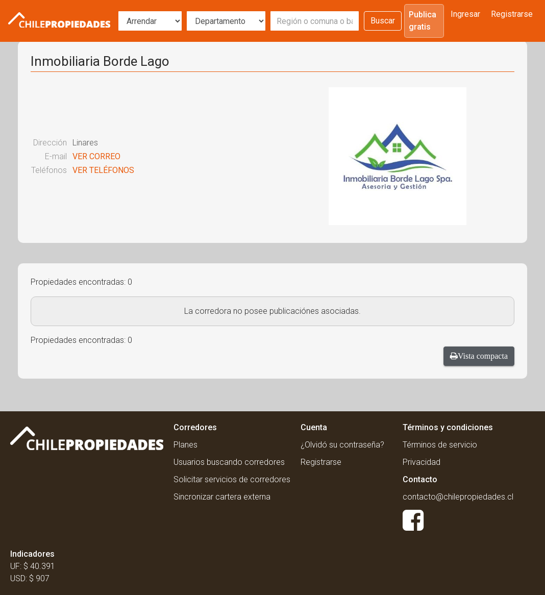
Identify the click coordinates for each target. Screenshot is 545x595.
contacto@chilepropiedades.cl (458, 497)
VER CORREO (96, 156)
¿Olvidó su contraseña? (342, 445)
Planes (185, 445)
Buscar (382, 21)
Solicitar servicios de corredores (232, 479)
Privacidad (421, 462)
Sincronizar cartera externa (222, 497)
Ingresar (465, 14)
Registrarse (512, 14)
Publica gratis (422, 21)
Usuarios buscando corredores (229, 462)
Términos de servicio (440, 445)
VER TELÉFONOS (103, 170)
